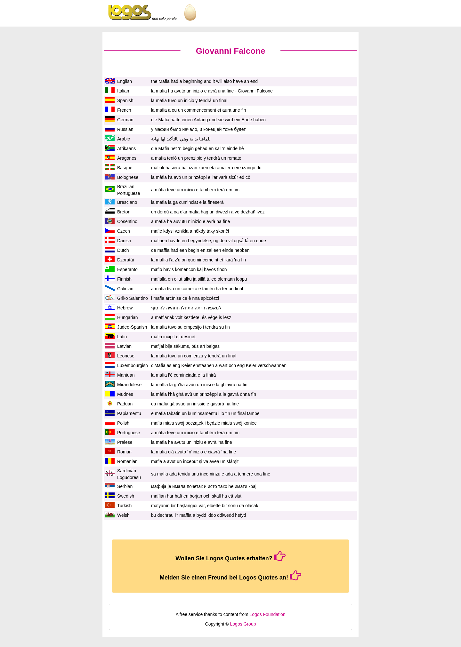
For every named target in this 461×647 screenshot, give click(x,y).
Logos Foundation (268, 614)
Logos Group (243, 624)
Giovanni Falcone (230, 51)
